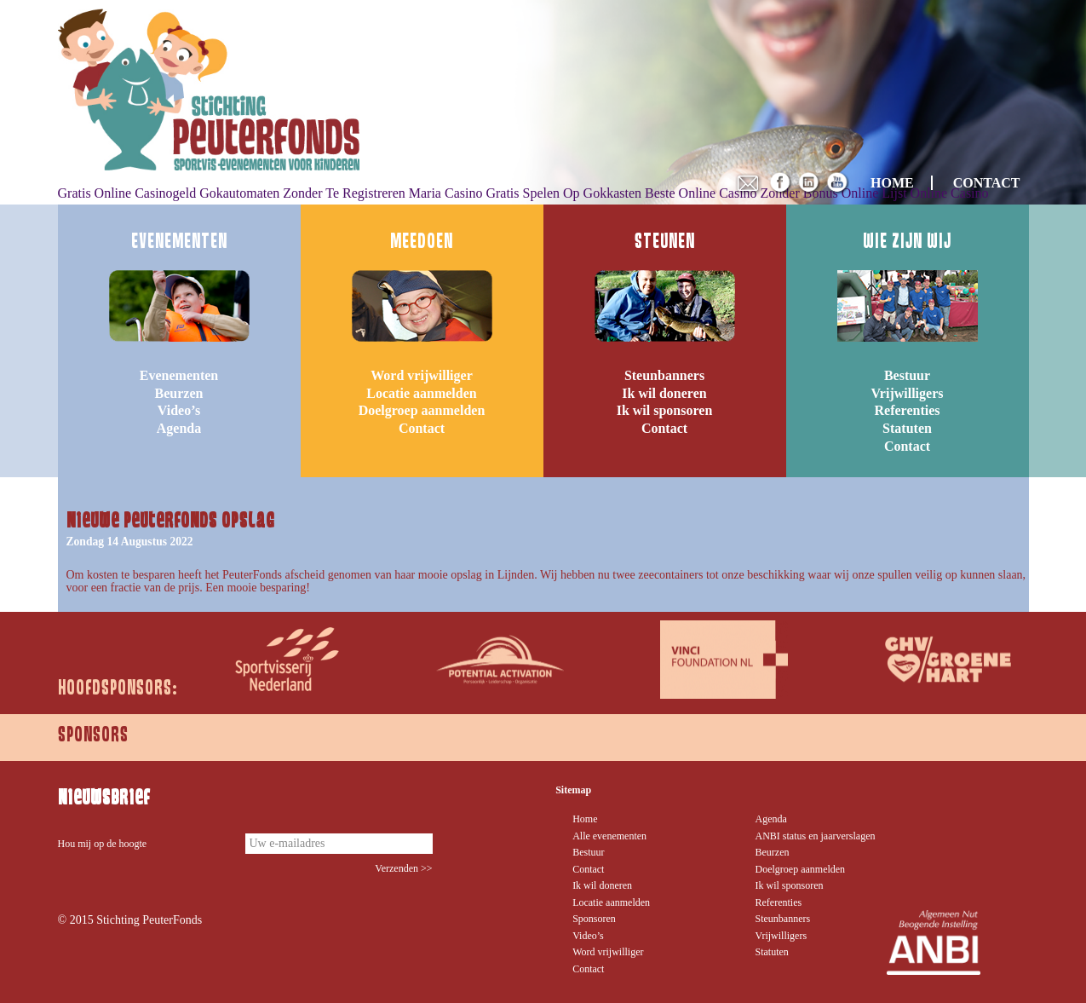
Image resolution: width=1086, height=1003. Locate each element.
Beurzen (179, 393)
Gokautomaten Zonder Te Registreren (302, 193)
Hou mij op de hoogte (102, 844)
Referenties (907, 410)
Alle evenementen (609, 836)
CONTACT (986, 183)
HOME (892, 183)
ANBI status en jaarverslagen (816, 836)
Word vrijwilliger (422, 375)
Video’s (179, 410)
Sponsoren (594, 919)
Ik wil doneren (664, 393)
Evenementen (179, 375)
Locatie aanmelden (421, 393)
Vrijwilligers (907, 393)
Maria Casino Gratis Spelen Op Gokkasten (525, 193)
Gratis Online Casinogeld (127, 193)
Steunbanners (664, 375)
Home (584, 819)
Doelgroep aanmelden (422, 410)
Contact (422, 428)
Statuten (907, 428)
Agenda (179, 428)
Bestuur (907, 375)
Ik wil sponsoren (665, 410)
